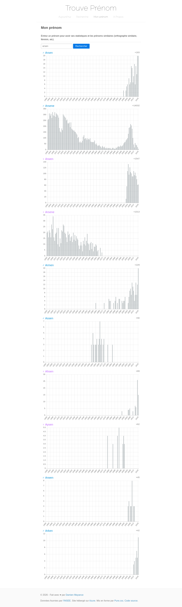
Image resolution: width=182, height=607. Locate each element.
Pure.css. (119, 600)
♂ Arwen (47, 477)
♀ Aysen (47, 424)
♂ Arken (47, 530)
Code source (131, 600)
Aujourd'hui (64, 16)
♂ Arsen (47, 52)
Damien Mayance (74, 595)
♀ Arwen (47, 158)
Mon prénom (101, 16)
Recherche (82, 16)
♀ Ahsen (47, 371)
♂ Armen (48, 265)
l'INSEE (67, 600)
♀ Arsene (48, 212)
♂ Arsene (48, 105)
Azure (92, 600)
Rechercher (81, 46)
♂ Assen (47, 318)
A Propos (118, 16)
